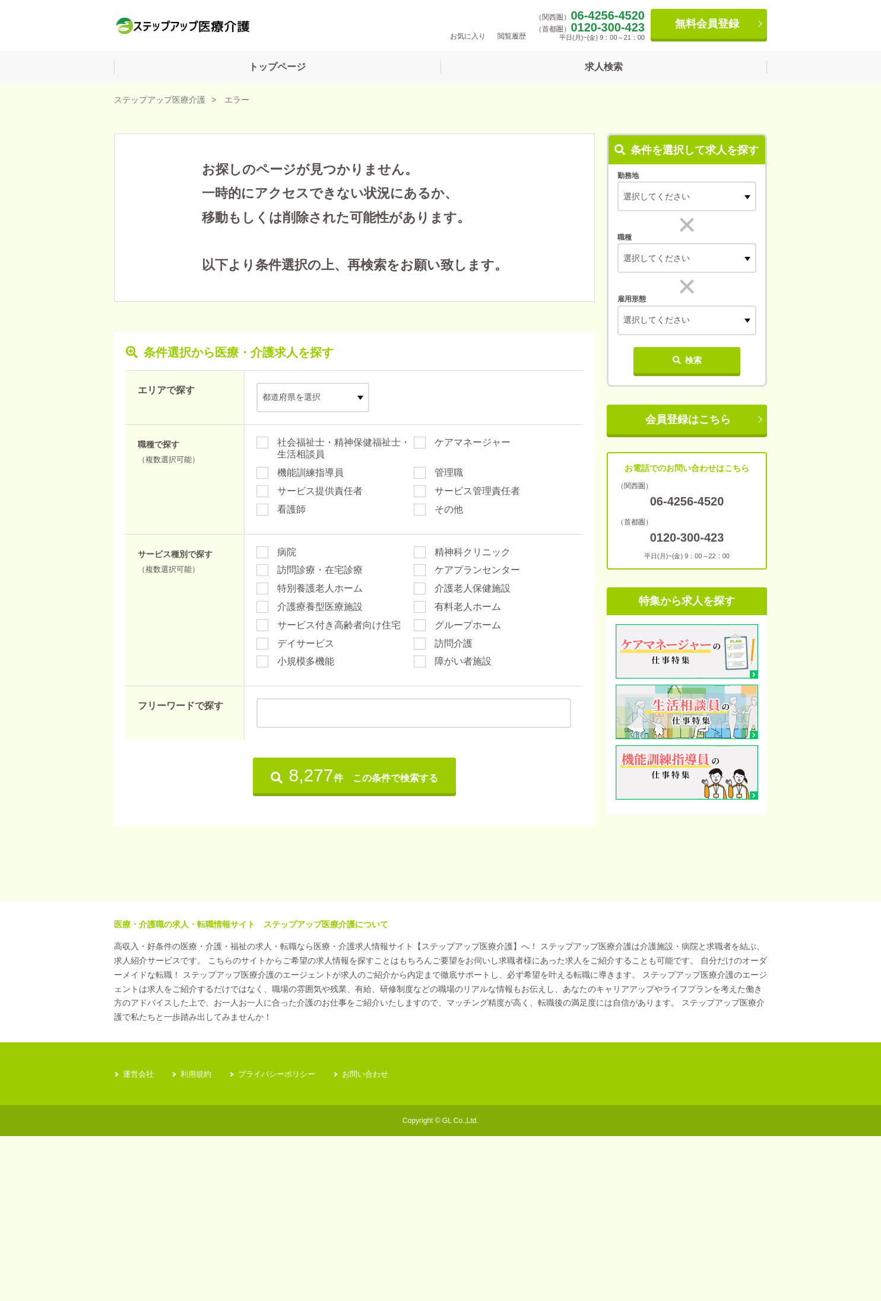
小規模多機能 (305, 661)
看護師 (291, 509)
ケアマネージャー (473, 442)
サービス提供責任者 (320, 491)
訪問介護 (454, 643)
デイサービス (305, 643)
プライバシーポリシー (284, 1238)
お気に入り (468, 24)
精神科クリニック (473, 552)
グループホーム (468, 625)
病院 (286, 552)
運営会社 (139, 1238)
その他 (449, 509)
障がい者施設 (463, 661)
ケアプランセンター (477, 570)
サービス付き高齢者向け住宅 (339, 625)
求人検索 (604, 67)
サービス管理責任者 (477, 491)
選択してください (656, 258)
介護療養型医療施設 (320, 607)
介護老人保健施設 (473, 588)
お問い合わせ (378, 1238)
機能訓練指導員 (310, 472)
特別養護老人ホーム (320, 588)
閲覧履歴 (511, 24)
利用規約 (199, 1238)
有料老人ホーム (468, 607)
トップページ (277, 67)
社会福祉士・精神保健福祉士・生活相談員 (343, 448)
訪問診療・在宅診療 (320, 570)
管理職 (449, 472)
